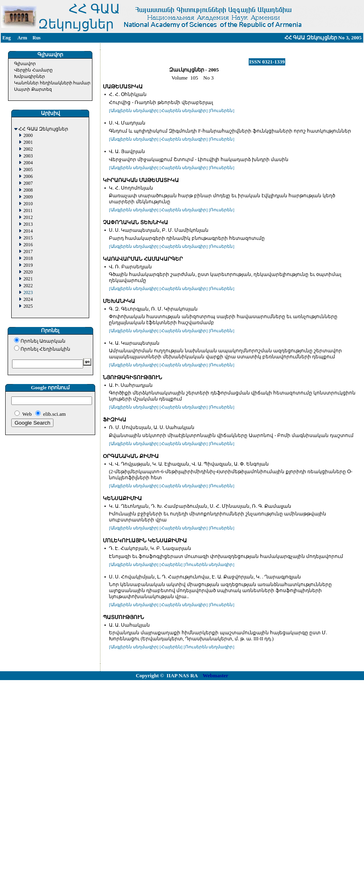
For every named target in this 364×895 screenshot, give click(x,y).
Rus (37, 38)
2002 (28, 149)
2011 (28, 210)
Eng (6, 38)
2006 (28, 176)
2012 (28, 217)
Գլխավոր (25, 63)
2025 (28, 306)
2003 (28, 156)
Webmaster (216, 675)
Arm (22, 38)
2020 (28, 272)
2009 (28, 197)
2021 (28, 279)
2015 (28, 238)
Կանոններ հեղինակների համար (52, 82)
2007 (28, 183)
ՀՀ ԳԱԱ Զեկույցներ (43, 129)
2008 (28, 190)
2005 (28, 169)
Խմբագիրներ (29, 76)
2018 (28, 258)
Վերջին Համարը (33, 69)
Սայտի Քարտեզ (33, 89)
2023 (28, 292)
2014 (28, 231)
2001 (28, 142)
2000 (28, 135)
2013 (28, 224)
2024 (28, 299)
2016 (28, 244)
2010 (28, 203)
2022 (28, 285)
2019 (28, 265)
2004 (28, 163)
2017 (28, 251)
